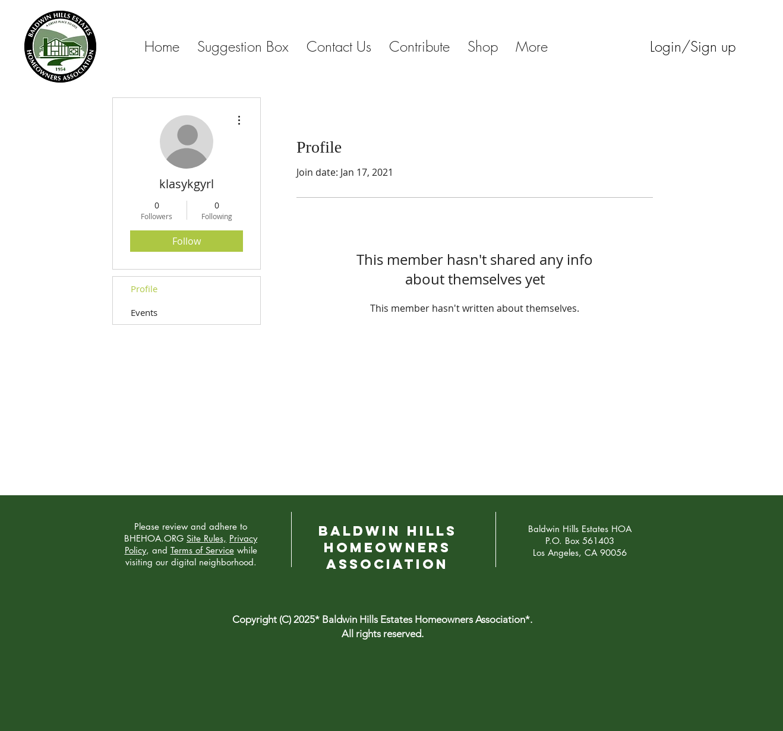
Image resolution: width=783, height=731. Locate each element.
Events (144, 312)
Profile (144, 289)
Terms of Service (202, 550)
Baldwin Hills (387, 531)
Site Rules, (206, 538)
